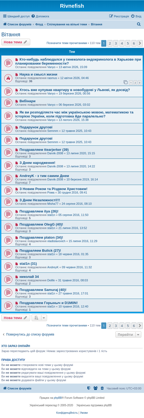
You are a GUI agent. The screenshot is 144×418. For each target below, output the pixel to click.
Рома (51, 192)
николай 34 (29, 277)
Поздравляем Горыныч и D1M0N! (49, 303)
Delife (51, 280)
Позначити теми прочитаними (66, 43)
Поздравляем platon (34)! (41, 237)
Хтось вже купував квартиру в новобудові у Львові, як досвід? (75, 90)
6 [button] (134, 43)
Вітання (10, 34)
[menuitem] (40, 16)
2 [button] (110, 43)
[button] (140, 43)
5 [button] (128, 43)
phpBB (58, 397)
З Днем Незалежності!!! (40, 200)
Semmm (52, 130)
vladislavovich (56, 241)
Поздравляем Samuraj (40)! (43, 290)
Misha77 (53, 203)
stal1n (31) (28, 264)
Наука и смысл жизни (38, 74)
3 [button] (116, 43)
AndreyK (53, 267)
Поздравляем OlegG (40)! (41, 224)
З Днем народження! (37, 163)
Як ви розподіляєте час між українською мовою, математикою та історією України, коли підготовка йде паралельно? (74, 114)
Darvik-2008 (55, 153)
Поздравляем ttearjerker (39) (44, 150)
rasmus (52, 78)
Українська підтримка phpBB (94, 405)
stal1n (51, 214)
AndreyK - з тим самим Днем (44, 176)
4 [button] (122, 43)
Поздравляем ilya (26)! (39, 211)
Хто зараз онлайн (15, 346)
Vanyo (51, 67)
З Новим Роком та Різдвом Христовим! (53, 189)
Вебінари (28, 101)
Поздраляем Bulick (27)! (40, 251)
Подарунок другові (36, 127)
